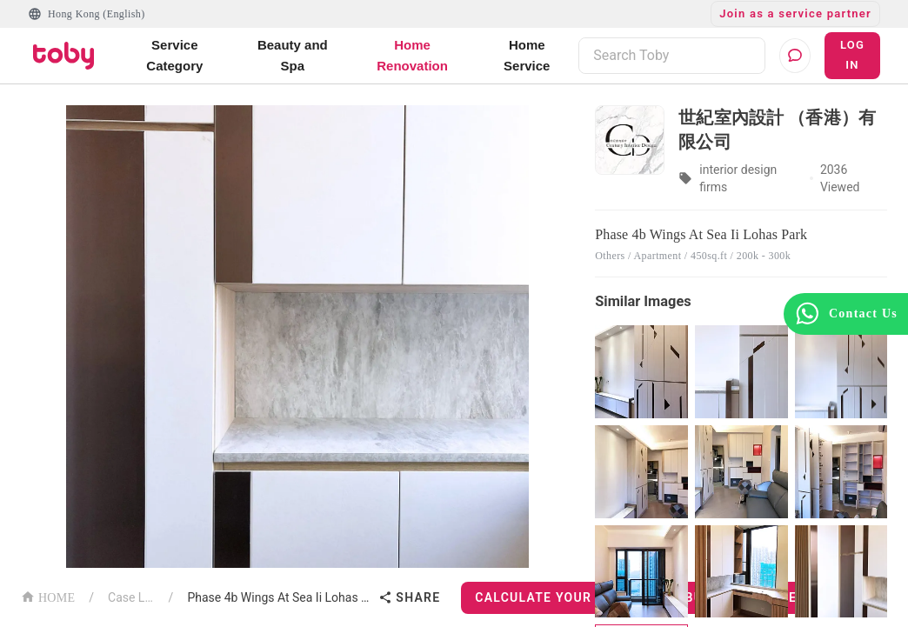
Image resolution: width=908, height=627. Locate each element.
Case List (131, 597)
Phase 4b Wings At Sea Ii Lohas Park (279, 597)
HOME (48, 596)
